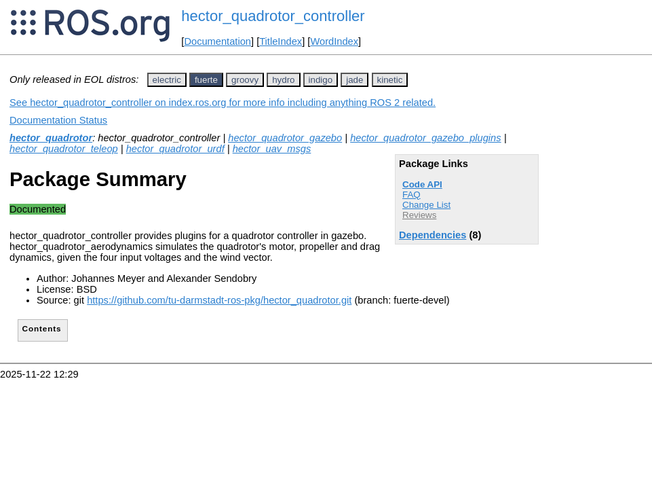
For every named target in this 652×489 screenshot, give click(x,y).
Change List (426, 205)
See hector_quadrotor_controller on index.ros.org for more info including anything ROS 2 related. (222, 102)
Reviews (419, 215)
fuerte (206, 80)
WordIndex (334, 41)
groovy (244, 80)
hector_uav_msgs (272, 148)
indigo (321, 80)
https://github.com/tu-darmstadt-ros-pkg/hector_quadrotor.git (219, 300)
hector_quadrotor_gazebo (285, 137)
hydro (283, 80)
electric (167, 80)
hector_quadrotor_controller (272, 15)
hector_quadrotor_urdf (175, 148)
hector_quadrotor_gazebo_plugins (425, 137)
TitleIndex (280, 41)
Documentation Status (58, 120)
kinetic (390, 80)
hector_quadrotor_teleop (63, 148)
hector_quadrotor (50, 137)
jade (354, 80)
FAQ (411, 194)
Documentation (217, 41)
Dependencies (432, 235)
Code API (422, 184)
